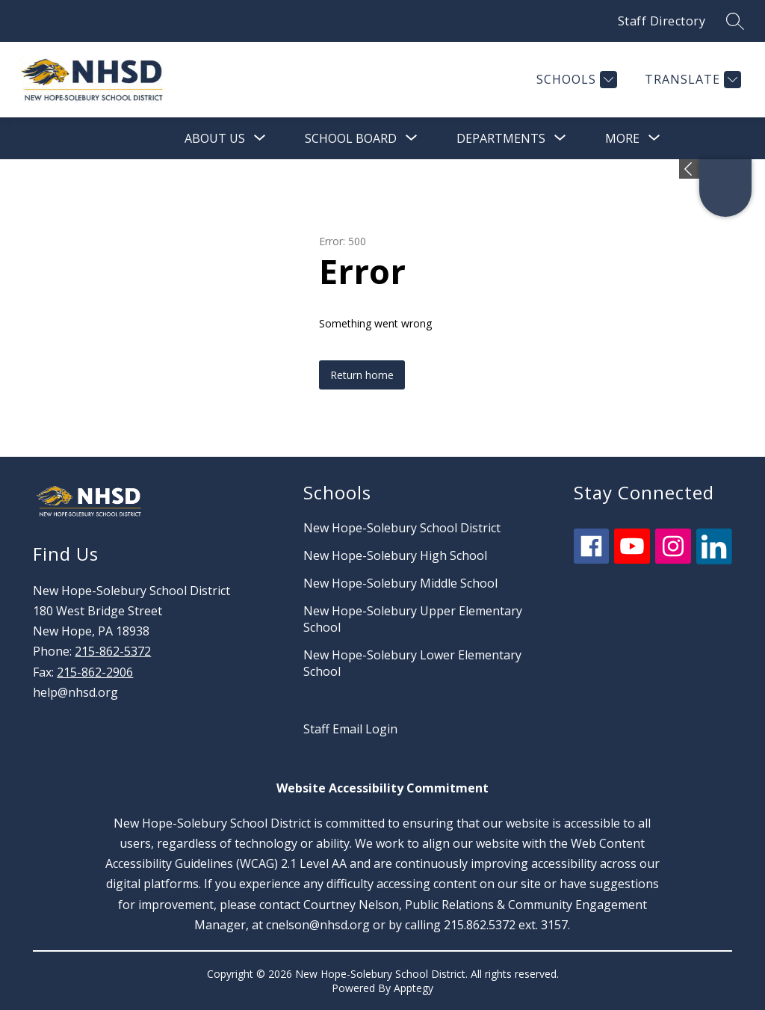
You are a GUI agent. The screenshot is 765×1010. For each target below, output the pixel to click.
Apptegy (413, 988)
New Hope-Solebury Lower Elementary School (412, 663)
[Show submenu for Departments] (500, 138)
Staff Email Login (350, 729)
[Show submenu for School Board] (351, 138)
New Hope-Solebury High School (395, 555)
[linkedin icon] (714, 560)
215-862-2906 (95, 672)
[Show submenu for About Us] (215, 138)
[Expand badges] (689, 169)
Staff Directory (662, 21)
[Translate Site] (691, 79)
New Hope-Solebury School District (402, 528)
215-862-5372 (113, 651)
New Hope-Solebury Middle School (400, 583)
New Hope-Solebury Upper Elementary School (412, 619)
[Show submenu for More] (622, 138)
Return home (362, 375)
